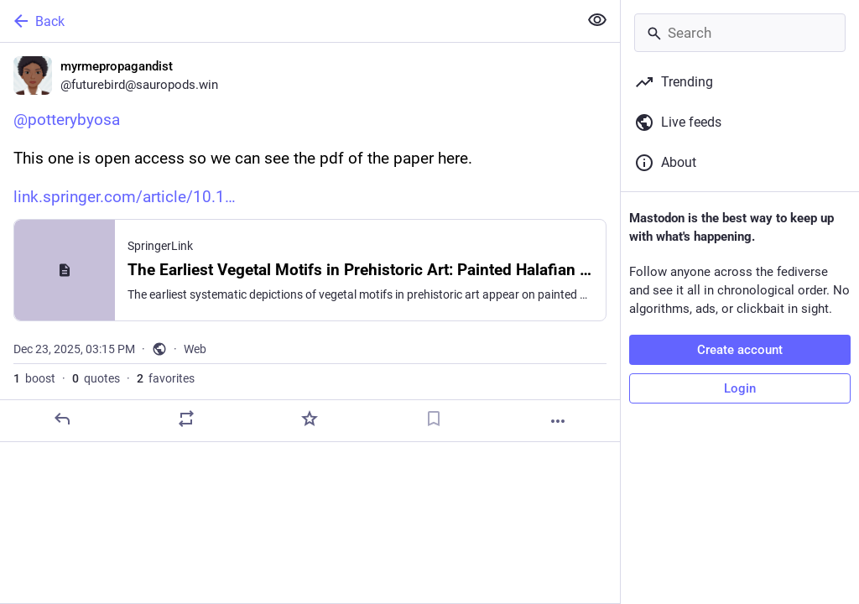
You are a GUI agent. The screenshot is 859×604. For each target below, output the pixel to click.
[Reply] (62, 419)
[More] (558, 421)
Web (195, 349)
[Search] (740, 32)
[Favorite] (309, 419)
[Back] (287, 21)
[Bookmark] (434, 419)
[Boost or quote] (186, 419)
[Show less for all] (597, 20)
